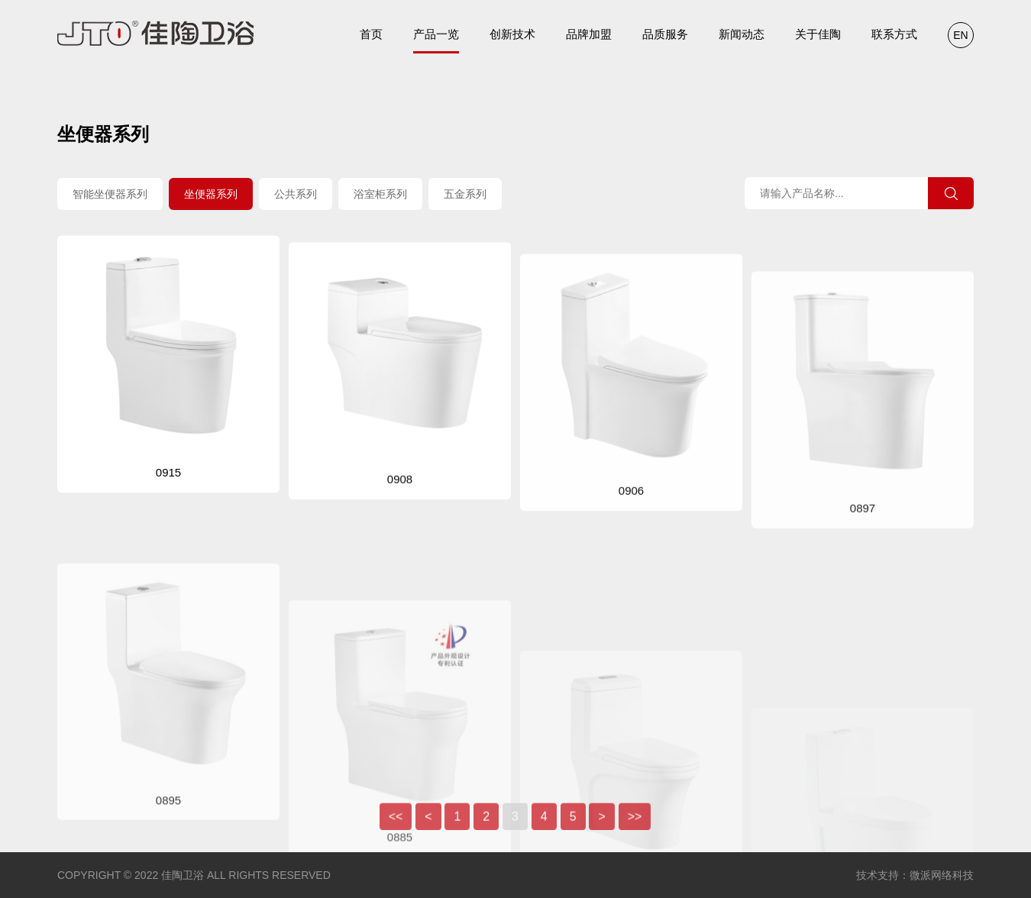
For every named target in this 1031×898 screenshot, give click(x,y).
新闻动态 (741, 33)
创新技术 (512, 33)
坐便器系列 (211, 195)
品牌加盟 (589, 33)
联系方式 (894, 33)
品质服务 (665, 33)
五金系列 (465, 195)
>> (635, 825)
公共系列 (295, 195)
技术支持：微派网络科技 (915, 875)
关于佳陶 (818, 33)
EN (960, 35)
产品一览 (436, 40)
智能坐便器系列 (110, 195)
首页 (371, 33)
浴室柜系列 (380, 195)
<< (396, 825)
